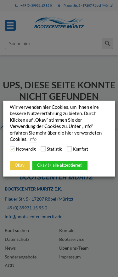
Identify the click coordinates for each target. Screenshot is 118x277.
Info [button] (32, 139)
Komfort (80, 149)
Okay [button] (20, 165)
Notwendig (26, 149)
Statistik (54, 149)
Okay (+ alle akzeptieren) (59, 165)
